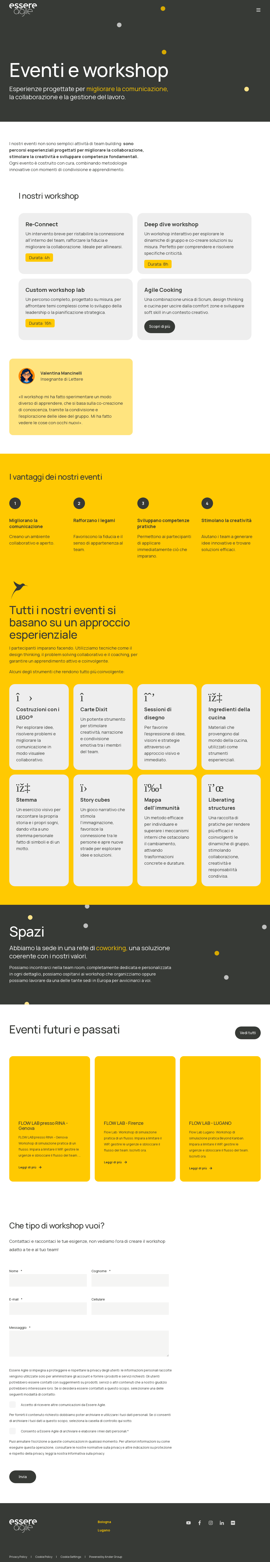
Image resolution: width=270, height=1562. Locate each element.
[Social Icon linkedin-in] (221, 1523)
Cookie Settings (70, 1557)
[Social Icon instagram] (210, 1523)
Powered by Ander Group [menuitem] (105, 1557)
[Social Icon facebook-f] (199, 1523)
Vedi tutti (248, 1032)
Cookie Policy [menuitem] (43, 1557)
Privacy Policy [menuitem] (18, 1557)
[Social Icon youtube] (190, 1523)
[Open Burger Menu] (258, 10)
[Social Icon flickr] (231, 1523)
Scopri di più (159, 326)
